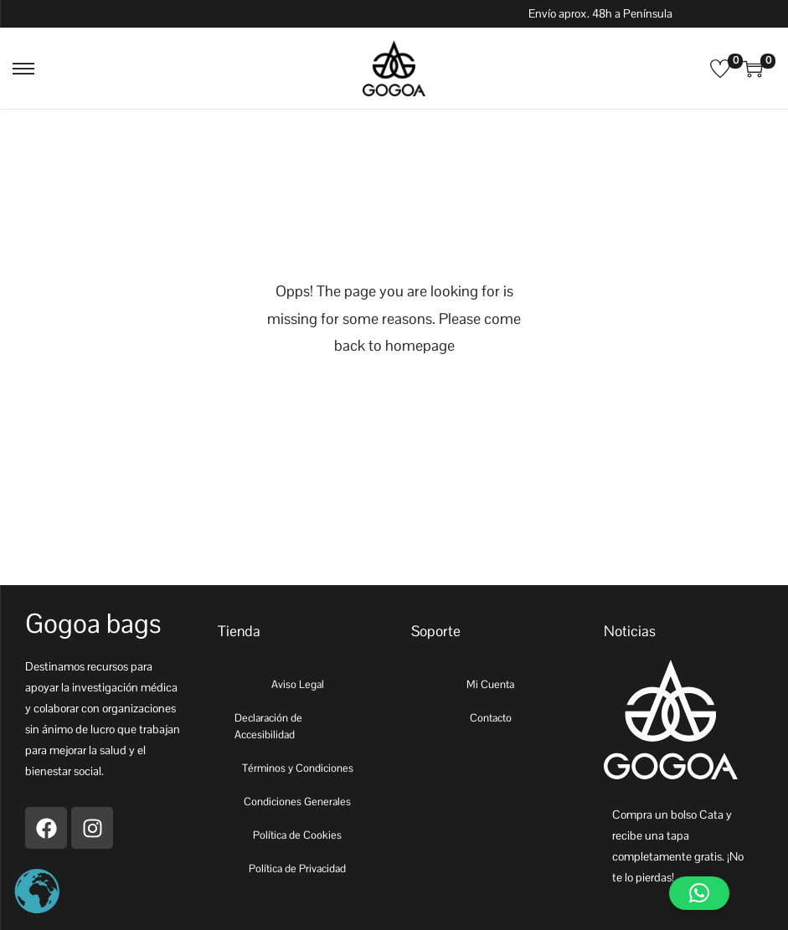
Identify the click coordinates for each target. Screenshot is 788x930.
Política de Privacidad (297, 868)
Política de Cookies (297, 835)
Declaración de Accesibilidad (268, 726)
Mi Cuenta (490, 684)
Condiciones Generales (297, 801)
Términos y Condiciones (297, 768)
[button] (699, 893)
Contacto (491, 718)
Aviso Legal (297, 684)
